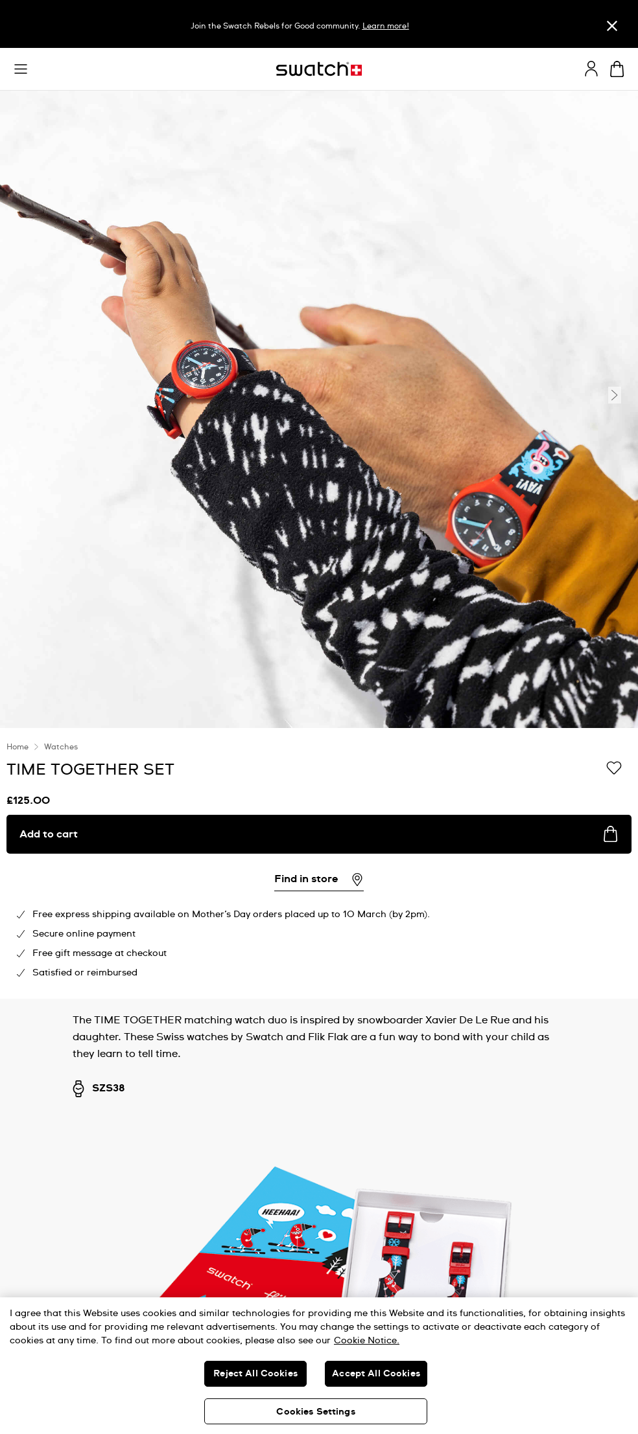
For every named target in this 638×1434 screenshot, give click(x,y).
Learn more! (385, 26)
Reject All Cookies (255, 1373)
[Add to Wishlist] (614, 769)
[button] (21, 69)
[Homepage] (319, 69)
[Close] (612, 25)
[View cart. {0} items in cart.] (617, 69)
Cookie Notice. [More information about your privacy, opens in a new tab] (366, 1340)
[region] (319, 863)
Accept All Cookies (376, 1373)
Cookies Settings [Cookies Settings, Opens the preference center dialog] (315, 1412)
